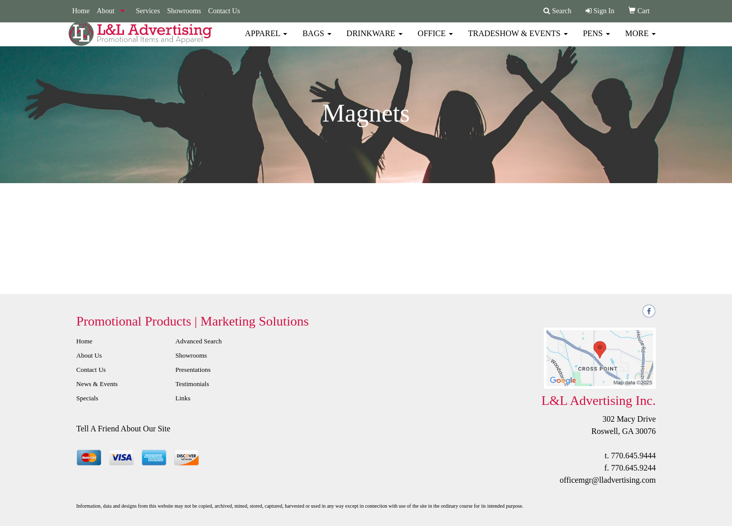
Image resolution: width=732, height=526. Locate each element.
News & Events (97, 384)
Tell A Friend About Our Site (123, 428)
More (640, 40)
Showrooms (184, 11)
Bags (316, 40)
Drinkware (375, 40)
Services (148, 11)
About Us (89, 355)
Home (80, 11)
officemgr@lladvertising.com (608, 480)
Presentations (192, 369)
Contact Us (224, 11)
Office (435, 40)
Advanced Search (198, 341)
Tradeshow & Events (518, 40)
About (105, 11)
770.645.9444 (633, 455)
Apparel (266, 40)
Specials (87, 398)
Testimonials (192, 384)
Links (183, 398)
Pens (596, 40)
